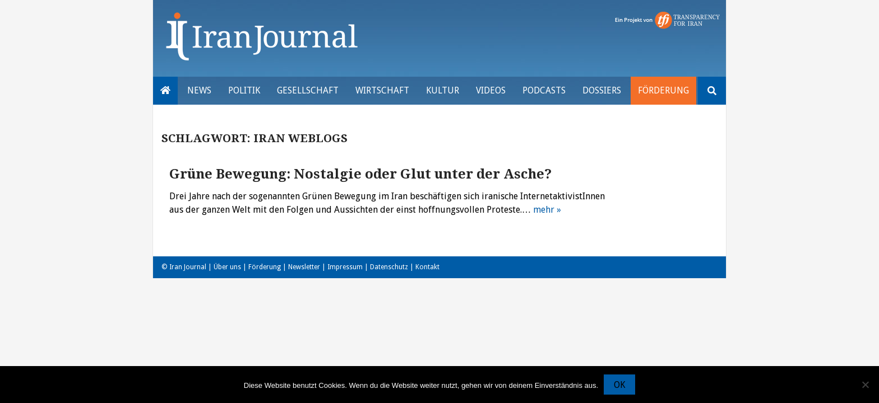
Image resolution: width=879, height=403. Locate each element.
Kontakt (427, 267)
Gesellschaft (308, 90)
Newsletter (304, 267)
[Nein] (865, 384)
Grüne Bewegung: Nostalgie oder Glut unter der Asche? (360, 174)
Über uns (227, 267)
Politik (244, 90)
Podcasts (544, 90)
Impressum (345, 267)
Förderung (663, 90)
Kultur (442, 90)
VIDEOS (491, 90)
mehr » (547, 209)
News (199, 90)
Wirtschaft (382, 90)
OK (619, 384)
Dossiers (601, 90)
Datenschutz (389, 267)
